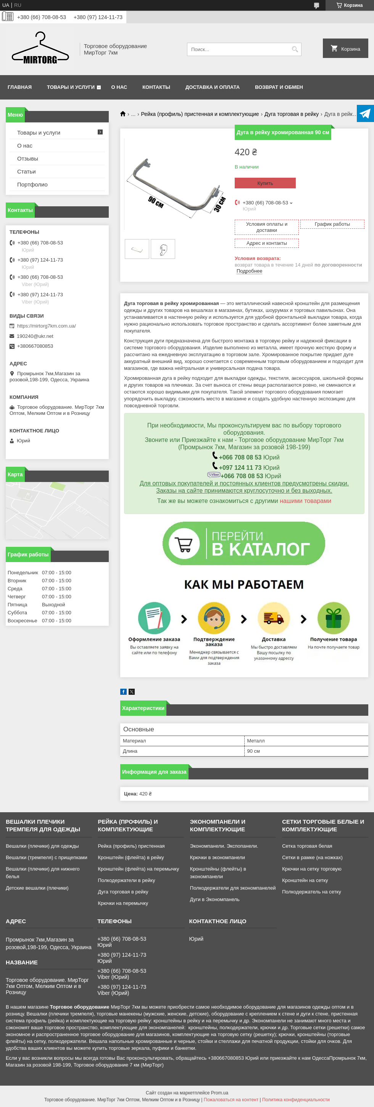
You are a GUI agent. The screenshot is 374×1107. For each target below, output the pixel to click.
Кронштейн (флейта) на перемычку (138, 869)
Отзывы (27, 158)
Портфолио (32, 184)
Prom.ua (219, 1093)
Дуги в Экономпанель (215, 899)
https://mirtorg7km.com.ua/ (46, 326)
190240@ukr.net (35, 336)
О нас (119, 87)
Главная (20, 87)
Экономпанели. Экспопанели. (224, 846)
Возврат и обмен (279, 87)
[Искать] (294, 49)
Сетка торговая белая (307, 846)
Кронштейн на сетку (305, 880)
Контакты (156, 87)
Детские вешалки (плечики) (37, 888)
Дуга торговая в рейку (291, 114)
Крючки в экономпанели (217, 857)
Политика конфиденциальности (296, 1099)
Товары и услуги (71, 87)
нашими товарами (305, 501)
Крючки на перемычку (123, 903)
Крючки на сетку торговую (312, 869)
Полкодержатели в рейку (126, 880)
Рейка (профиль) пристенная (131, 846)
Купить (265, 183)
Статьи (26, 171)
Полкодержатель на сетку (311, 892)
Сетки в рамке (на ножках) (312, 857)
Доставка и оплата (212, 87)
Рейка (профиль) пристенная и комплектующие (200, 114)
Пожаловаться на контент (231, 1099)
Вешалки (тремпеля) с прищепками (46, 857)
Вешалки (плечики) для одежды (42, 846)
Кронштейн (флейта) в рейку (131, 857)
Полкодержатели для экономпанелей (233, 888)
